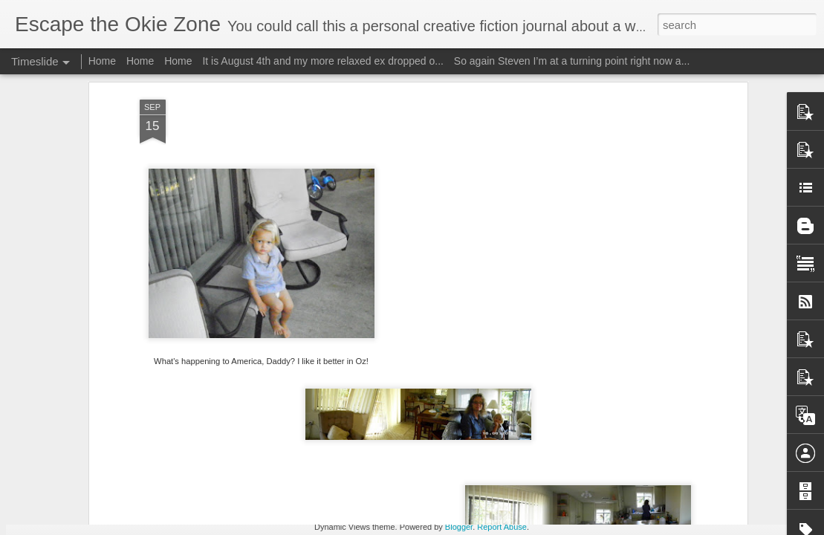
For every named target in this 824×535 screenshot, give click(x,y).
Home (102, 61)
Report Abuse (502, 526)
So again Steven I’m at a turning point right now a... (572, 61)
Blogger (459, 526)
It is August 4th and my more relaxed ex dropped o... (323, 61)
